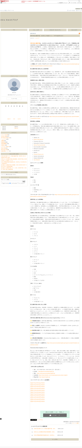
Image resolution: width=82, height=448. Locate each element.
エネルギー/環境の (5, 146)
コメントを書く (75, 423)
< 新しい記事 (36, 30)
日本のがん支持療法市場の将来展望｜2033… (44, 432)
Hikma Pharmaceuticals (39, 145)
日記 (6, 10)
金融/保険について (5, 151)
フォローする (14, 98)
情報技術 (3, 142)
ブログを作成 (73, 2)
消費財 (2, 140)
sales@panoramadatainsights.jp (46, 371)
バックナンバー (14, 124)
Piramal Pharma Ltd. (39, 154)
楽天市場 (79, 2)
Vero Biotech (37, 159)
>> (62, 2)
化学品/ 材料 (4, 136)
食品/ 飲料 (3, 148)
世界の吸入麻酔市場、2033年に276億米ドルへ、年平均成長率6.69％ (46, 35)
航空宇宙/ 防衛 (4, 149)
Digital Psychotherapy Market (37, 383)
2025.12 (16, 128)
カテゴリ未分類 (4, 134)
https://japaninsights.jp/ (44, 377)
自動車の (3, 145)
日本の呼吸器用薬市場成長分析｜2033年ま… (44, 435)
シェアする (40, 419)
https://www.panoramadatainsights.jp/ (46, 373)
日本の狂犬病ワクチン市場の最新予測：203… (45, 428)
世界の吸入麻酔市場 (35, 43)
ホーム (2, 10)
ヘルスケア (3, 139)
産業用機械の (4, 143)
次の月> (19, 118)
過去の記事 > (74, 30)
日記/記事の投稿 (14, 154)
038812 (78, 8)
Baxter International (38, 139)
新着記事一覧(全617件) (55, 30)
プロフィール (10, 10)
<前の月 (8, 118)
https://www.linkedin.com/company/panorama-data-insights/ (53, 375)
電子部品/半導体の (5, 137)
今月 (14, 118)
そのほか (4, 2)
